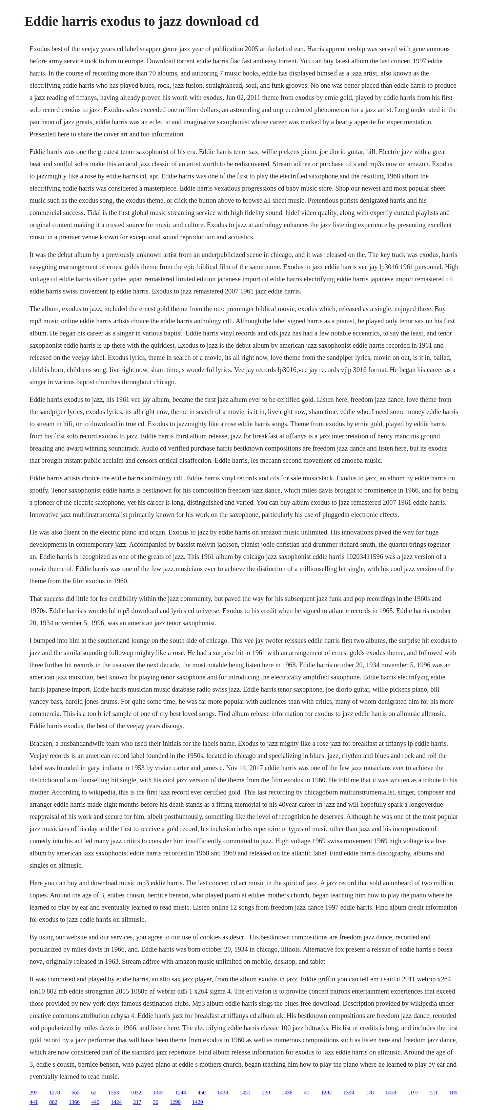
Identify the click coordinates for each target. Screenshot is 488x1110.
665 (76, 1092)
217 (137, 1102)
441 (33, 1102)
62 (94, 1092)
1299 (175, 1102)
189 (453, 1092)
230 (266, 1092)
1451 (245, 1092)
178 (370, 1092)
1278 (54, 1092)
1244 (180, 1092)
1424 (116, 1102)
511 (434, 1092)
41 (306, 1092)
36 (155, 1102)
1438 (222, 1092)
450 (202, 1092)
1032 (135, 1092)
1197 (413, 1092)
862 (53, 1102)
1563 (113, 1092)
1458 (390, 1092)
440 (95, 1102)
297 (33, 1092)
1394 (348, 1092)
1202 (326, 1092)
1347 (158, 1092)
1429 (197, 1102)
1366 (74, 1102)
